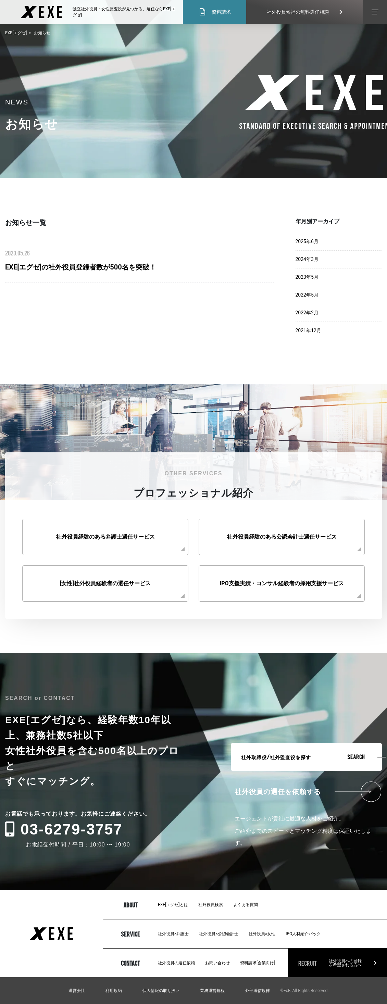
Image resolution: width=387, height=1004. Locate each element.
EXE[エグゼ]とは (173, 904)
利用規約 (113, 990)
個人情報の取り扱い (160, 990)
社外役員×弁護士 (173, 933)
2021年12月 (308, 330)
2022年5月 (307, 295)
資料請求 (214, 12)
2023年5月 (307, 277)
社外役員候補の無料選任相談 (304, 12)
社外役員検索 (210, 904)
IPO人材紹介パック (303, 933)
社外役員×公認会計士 (218, 933)
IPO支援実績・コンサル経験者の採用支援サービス (282, 583)
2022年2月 (307, 312)
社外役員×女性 (262, 933)
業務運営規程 (212, 990)
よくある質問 (245, 904)
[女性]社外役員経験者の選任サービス (105, 583)
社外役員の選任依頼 (176, 963)
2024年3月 (307, 259)
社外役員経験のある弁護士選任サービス (105, 537)
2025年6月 (307, 241)
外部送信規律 (257, 990)
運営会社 (76, 990)
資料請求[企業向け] (257, 963)
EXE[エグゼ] (16, 32)
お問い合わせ (217, 963)
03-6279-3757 (64, 829)
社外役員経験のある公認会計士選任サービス (282, 537)
